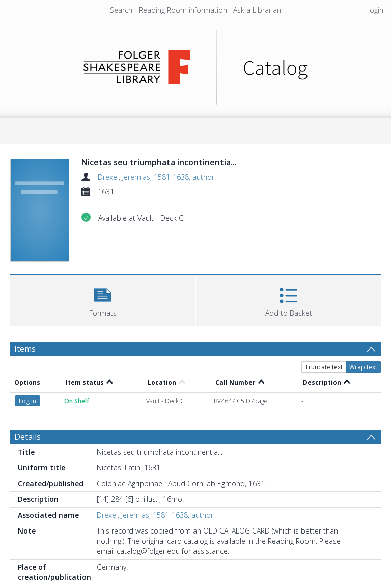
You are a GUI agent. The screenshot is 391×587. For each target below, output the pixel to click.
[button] (102, 299)
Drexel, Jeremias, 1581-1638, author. (157, 177)
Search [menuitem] (121, 10)
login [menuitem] (375, 10)
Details (27, 436)
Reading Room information (183, 10)
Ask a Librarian (257, 10)
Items (25, 348)
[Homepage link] (195, 64)
